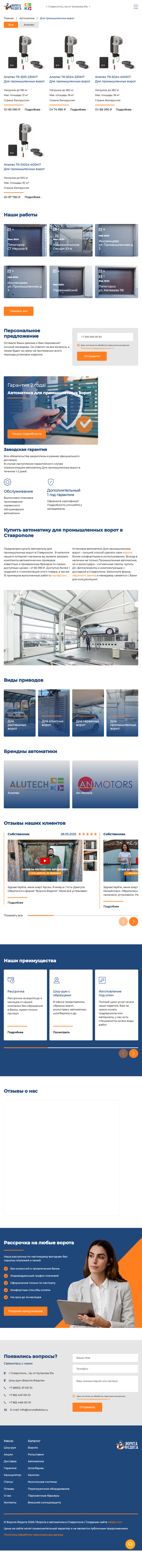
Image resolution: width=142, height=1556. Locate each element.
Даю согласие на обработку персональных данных (105, 345)
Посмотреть (61, 1032)
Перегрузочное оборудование (48, 1488)
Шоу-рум (10, 1447)
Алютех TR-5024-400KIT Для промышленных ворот (115, 79)
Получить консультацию (25, 1311)
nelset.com (115, 1522)
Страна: (9, 100)
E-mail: (29, 1409)
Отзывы (9, 1488)
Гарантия (10, 1468)
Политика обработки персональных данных (33, 1534)
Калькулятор (12, 1475)
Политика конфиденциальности (96, 348)
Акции (8, 1454)
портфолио (58, 575)
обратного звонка (84, 575)
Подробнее (33, 109)
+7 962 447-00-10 (19, 1395)
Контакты (10, 1502)
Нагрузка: (10, 90)
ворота (127, 552)
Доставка (10, 1461)
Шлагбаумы (36, 1468)
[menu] (136, 7)
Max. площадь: (13, 95)
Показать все (19, 311)
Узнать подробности (26, 434)
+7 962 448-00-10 (20, 1402)
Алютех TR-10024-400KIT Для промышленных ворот (24, 167)
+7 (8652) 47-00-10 (99, 7)
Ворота (33, 1447)
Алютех (29, 24)
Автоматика (36, 1461)
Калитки (33, 1475)
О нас (7, 1495)
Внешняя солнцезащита (44, 1502)
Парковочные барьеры (43, 1495)
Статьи (8, 1481)
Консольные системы (42, 1481)
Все (11, 24)
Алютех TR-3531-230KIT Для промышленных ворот (24, 79)
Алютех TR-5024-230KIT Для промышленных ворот (69, 79)
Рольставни (36, 1454)
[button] (90, 845)
